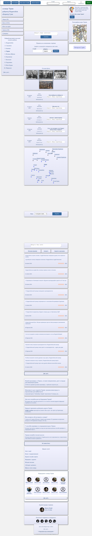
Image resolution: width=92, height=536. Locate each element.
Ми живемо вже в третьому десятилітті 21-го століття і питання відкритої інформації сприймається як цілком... (46, 402)
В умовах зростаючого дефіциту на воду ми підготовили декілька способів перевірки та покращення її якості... (46, 428)
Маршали (9, 68)
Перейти (56, 51)
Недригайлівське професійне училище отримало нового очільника (40, 271)
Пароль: (69, 2)
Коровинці (9, 57)
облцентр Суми (7, 14)
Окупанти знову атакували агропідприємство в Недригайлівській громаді (42, 345)
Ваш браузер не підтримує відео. (46, 60)
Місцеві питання (29, 463)
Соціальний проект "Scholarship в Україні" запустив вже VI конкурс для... (46, 393)
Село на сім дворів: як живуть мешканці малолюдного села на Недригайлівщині (43, 335)
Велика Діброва (10, 54)
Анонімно (46, 37)
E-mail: (53, 2)
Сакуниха (9, 45)
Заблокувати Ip (39, 100)
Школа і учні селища (30, 469)
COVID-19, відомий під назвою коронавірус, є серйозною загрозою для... (46, 383)
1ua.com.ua (7, 2)
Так (72, 16)
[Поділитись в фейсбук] (38, 522)
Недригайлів (9, 43)
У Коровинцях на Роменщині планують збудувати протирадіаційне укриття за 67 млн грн (45, 281)
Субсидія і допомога (30, 466)
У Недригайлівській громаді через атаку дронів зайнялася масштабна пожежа (43, 364)
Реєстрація (15, 2)
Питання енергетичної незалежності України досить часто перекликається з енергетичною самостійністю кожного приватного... (46, 437)
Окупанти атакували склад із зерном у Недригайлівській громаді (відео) (41, 361)
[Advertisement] (46, 18)
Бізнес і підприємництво (31, 455)
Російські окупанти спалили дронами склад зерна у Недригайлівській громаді (43, 358)
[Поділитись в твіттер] (50, 522)
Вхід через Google (24, 2)
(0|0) (66, 264)
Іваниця (8, 48)
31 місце (50, 511)
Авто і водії (28, 452)
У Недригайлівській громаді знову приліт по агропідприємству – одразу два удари (44, 348)
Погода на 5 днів (79, 47)
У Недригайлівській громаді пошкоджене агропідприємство (39, 292)
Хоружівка (9, 62)
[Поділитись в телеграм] (42, 522)
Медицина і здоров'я (30, 460)
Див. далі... (46, 529)
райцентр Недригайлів (10, 11)
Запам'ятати (81, 2)
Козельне (8, 59)
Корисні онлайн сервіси (31, 458)
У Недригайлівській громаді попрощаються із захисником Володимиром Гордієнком (44, 302)
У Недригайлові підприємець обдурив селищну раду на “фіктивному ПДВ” (42, 313)
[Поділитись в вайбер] (46, 522)
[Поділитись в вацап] (54, 522)
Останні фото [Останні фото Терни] (46, 69)
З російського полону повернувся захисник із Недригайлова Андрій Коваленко (43, 260)
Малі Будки (9, 65)
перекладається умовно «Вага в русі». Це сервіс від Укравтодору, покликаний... (46, 410)
